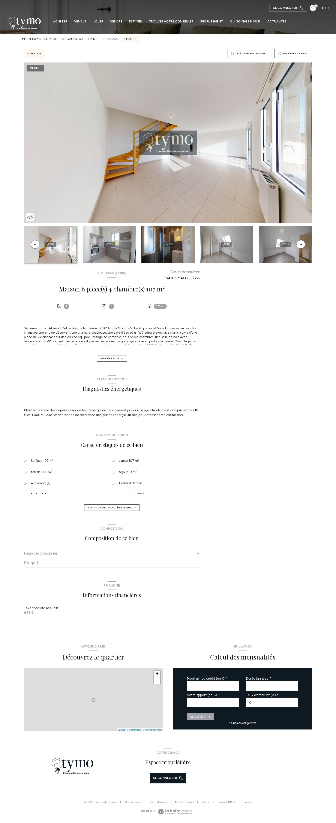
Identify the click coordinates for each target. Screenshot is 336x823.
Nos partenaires (158, 802)
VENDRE (116, 21)
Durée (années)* (258, 678)
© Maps (134, 729)
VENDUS (80, 21)
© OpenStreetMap (152, 729)
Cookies (247, 802)
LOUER (98, 21)
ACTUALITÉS (276, 21)
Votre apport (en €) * (203, 695)
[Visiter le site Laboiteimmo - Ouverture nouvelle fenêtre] (175, 811)
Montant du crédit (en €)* (207, 678)
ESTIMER (135, 21)
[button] (301, 244)
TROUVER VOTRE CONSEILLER (171, 21)
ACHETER (60, 21)
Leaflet (121, 729)
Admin (206, 802)
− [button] (157, 680)
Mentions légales (184, 802)
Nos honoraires (133, 802)
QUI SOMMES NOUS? (245, 21)
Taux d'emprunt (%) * (262, 695)
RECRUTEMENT (211, 21)
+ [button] (157, 674)
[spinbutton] (272, 702)
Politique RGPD (226, 802)
